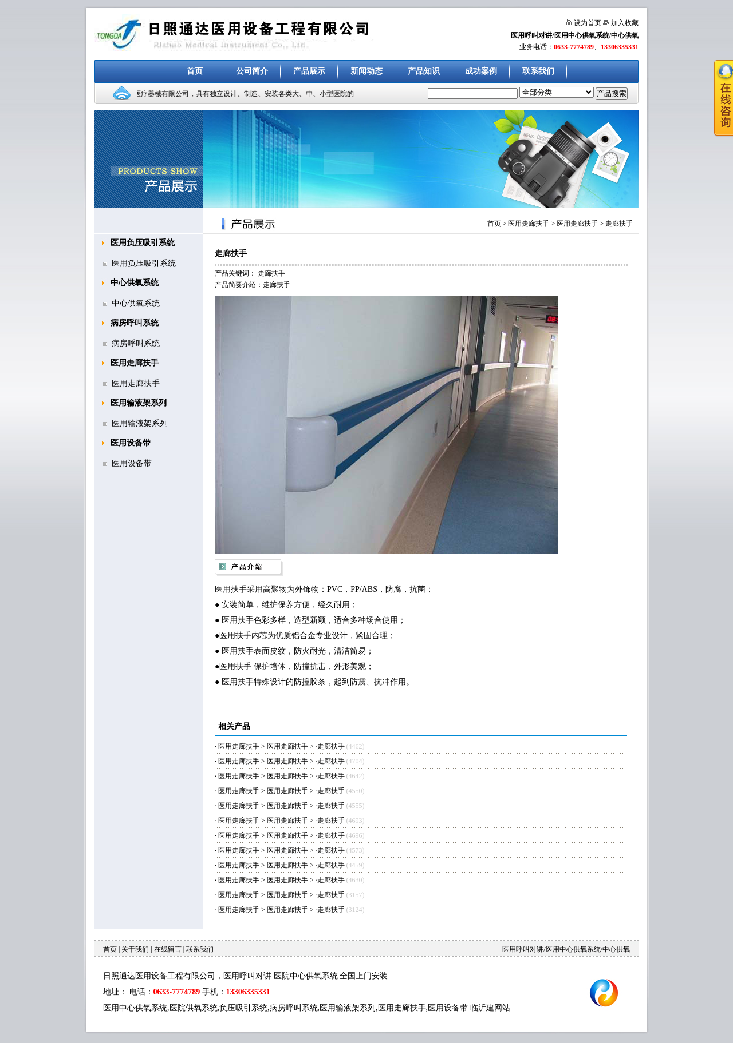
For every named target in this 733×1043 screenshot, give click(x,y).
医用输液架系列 (139, 403)
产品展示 (309, 71)
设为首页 (587, 23)
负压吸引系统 (243, 1008)
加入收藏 (625, 23)
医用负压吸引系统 (143, 242)
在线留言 (168, 949)
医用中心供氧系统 (135, 1008)
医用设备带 (131, 443)
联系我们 (538, 71)
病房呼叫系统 (135, 323)
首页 (195, 71)
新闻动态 (366, 71)
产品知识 (424, 71)
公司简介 (252, 71)
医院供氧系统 (194, 1008)
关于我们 (135, 949)
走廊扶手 (619, 224)
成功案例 (481, 71)
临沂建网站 (490, 1008)
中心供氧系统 (135, 282)
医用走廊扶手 (135, 363)
